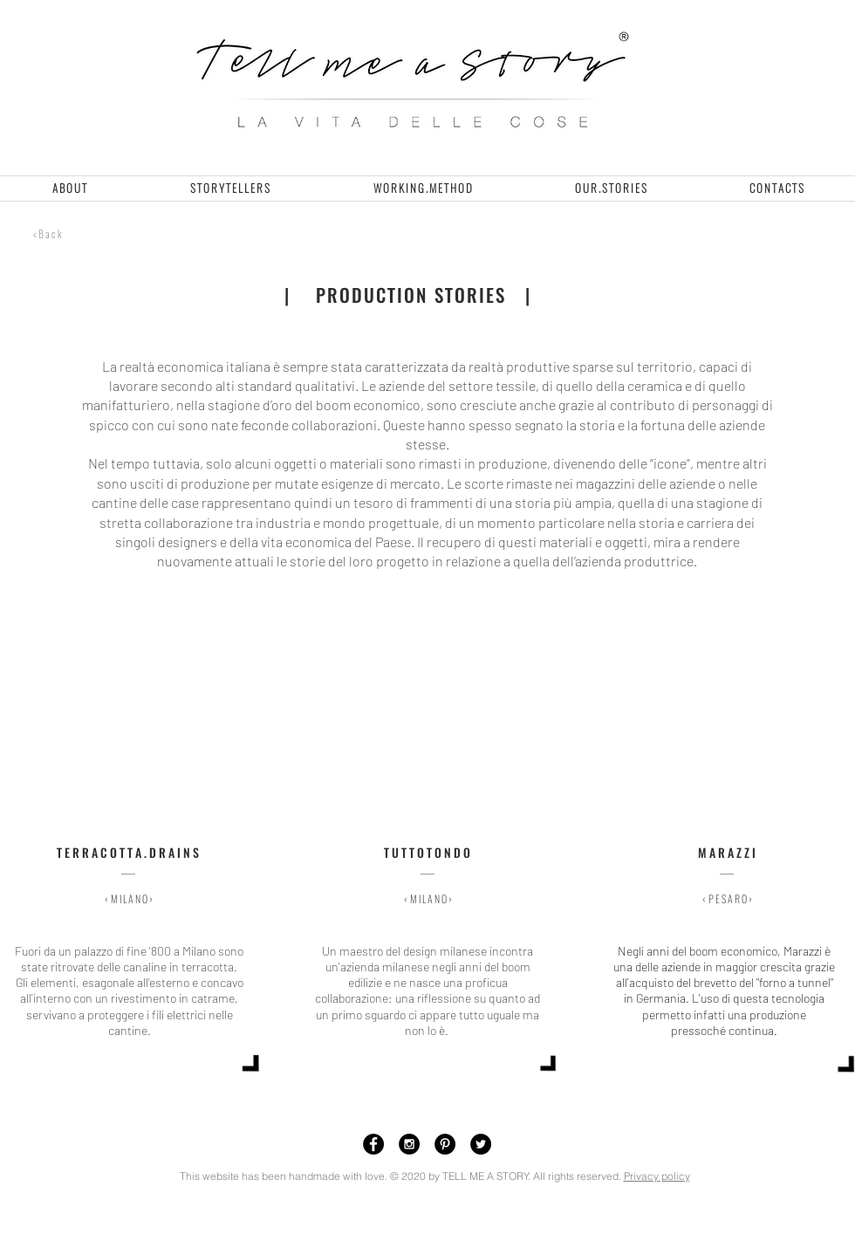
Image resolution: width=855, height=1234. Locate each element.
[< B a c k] (47, 233)
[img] (128, 781)
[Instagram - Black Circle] (409, 1144)
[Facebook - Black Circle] (373, 1144)
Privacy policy (657, 1176)
